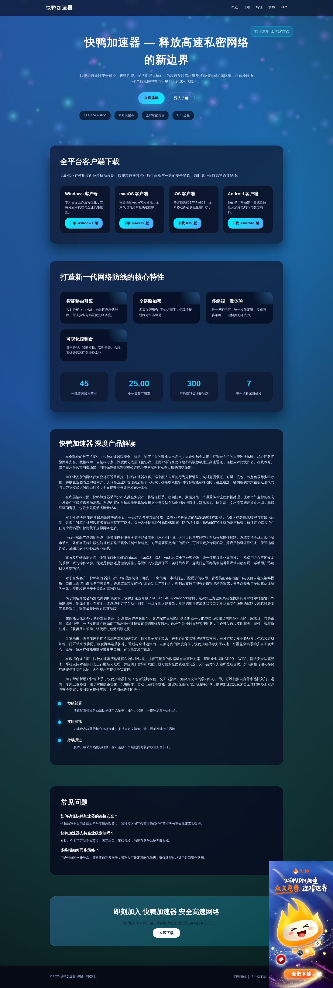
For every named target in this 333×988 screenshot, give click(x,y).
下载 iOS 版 (187, 223)
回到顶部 (240, 976)
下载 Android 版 (245, 223)
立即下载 (166, 933)
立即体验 (151, 98)
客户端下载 (258, 976)
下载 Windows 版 (83, 223)
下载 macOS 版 (136, 223)
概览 (234, 7)
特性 (259, 7)
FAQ (284, 7)
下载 (247, 7)
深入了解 (181, 98)
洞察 (271, 7)
